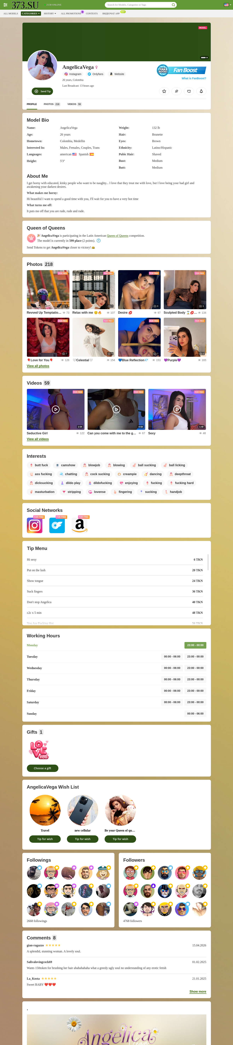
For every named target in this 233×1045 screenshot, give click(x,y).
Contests (92, 13)
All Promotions (72, 13)
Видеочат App (111, 13)
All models (10, 13)
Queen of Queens (117, 235)
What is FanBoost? (194, 78)
